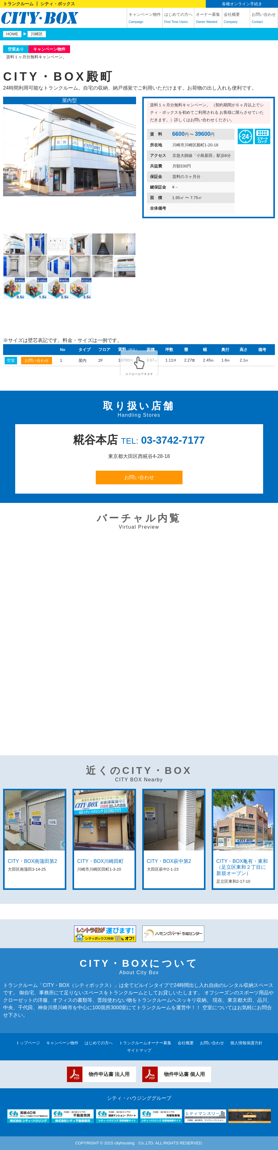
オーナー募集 (208, 19)
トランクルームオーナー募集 (145, 1043)
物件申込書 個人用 (184, 1074)
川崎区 (37, 34)
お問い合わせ (264, 19)
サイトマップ (139, 1050)
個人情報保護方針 (246, 1043)
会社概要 (236, 19)
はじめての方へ (178, 19)
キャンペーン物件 (145, 19)
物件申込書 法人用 (109, 1074)
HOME (12, 34)
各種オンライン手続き (242, 4)
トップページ (28, 1043)
